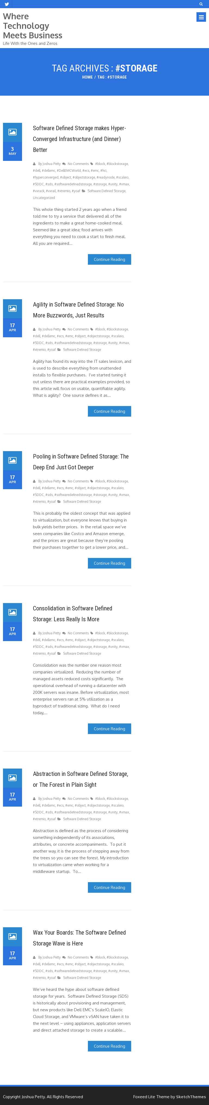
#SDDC (38, 184)
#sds (49, 184)
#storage (100, 184)
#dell (36, 170)
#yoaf (76, 191)
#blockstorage (117, 164)
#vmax (124, 184)
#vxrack (38, 191)
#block (100, 164)
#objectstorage (84, 177)
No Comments (79, 164)
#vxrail (51, 191)
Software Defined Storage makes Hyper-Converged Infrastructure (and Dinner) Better (79, 139)
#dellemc (48, 170)
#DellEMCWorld (69, 170)
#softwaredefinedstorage (73, 184)
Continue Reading (109, 259)
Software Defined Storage (106, 191)
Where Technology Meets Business (32, 25)
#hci (103, 170)
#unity (112, 184)
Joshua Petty (52, 164)
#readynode (106, 177)
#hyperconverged (46, 177)
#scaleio (122, 177)
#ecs (85, 170)
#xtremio (63, 191)
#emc (95, 170)
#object (65, 177)
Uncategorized (44, 198)
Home (87, 77)
